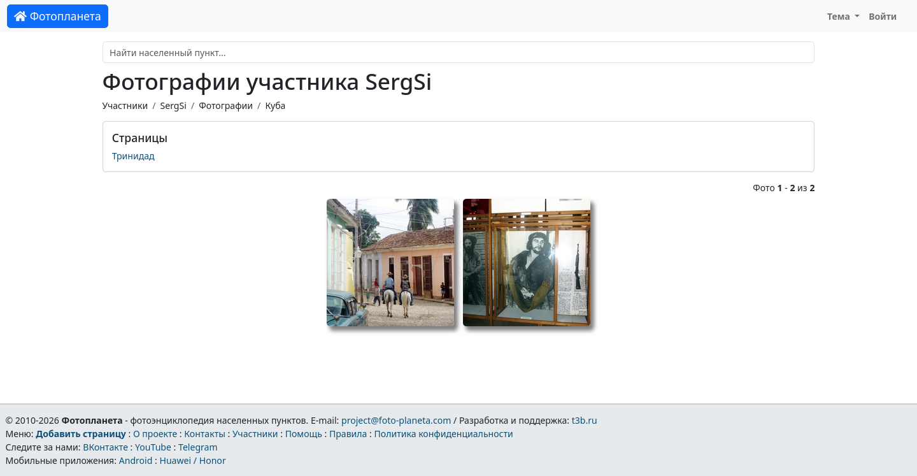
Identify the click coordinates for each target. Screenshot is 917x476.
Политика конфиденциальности (443, 434)
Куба (275, 105)
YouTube (153, 447)
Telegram (198, 447)
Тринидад (133, 156)
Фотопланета (57, 16)
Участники (125, 105)
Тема (840, 16)
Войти (883, 16)
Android (136, 460)
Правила (348, 434)
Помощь (303, 434)
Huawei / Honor (192, 460)
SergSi (173, 105)
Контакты (204, 434)
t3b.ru (584, 420)
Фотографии (226, 105)
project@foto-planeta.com (396, 420)
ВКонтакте (105, 447)
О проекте (155, 434)
